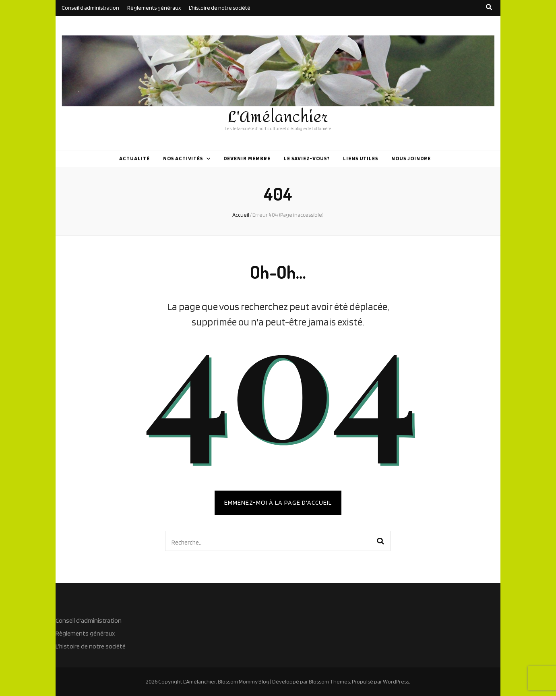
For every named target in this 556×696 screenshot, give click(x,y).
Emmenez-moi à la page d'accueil (278, 502)
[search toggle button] (489, 7)
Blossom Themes (329, 681)
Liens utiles (360, 158)
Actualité (134, 158)
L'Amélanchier (278, 117)
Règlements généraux (154, 7)
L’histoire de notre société (219, 7)
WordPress (396, 681)
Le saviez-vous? (307, 158)
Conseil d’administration (90, 7)
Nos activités (183, 158)
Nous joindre (411, 158)
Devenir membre (247, 158)
